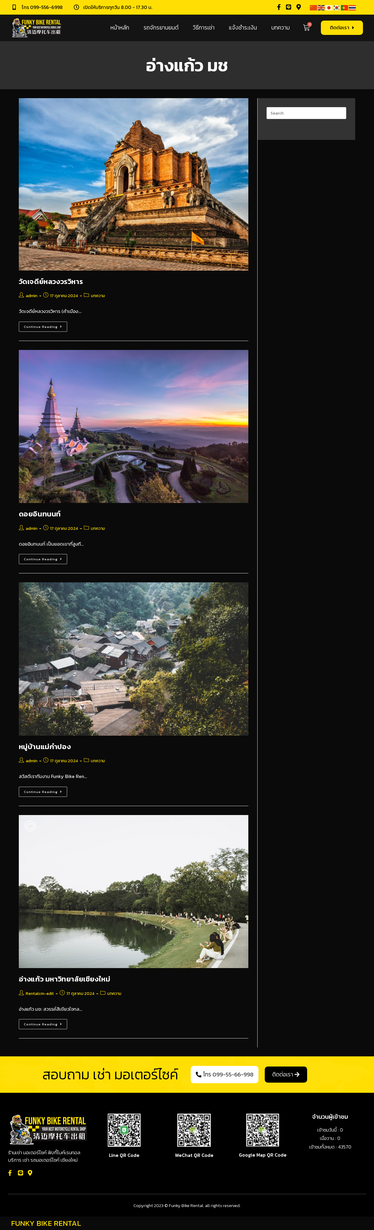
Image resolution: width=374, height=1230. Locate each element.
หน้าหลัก (119, 27)
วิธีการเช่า (204, 27)
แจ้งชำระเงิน (243, 27)
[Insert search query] (306, 113)
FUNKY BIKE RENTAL (46, 1223)
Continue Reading (45, 325)
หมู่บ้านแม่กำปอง (45, 746)
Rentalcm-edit (40, 993)
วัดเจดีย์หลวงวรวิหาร (51, 281)
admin (31, 296)
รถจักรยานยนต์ (161, 27)
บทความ (280, 27)
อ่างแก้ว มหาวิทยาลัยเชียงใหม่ (64, 979)
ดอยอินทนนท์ (40, 514)
